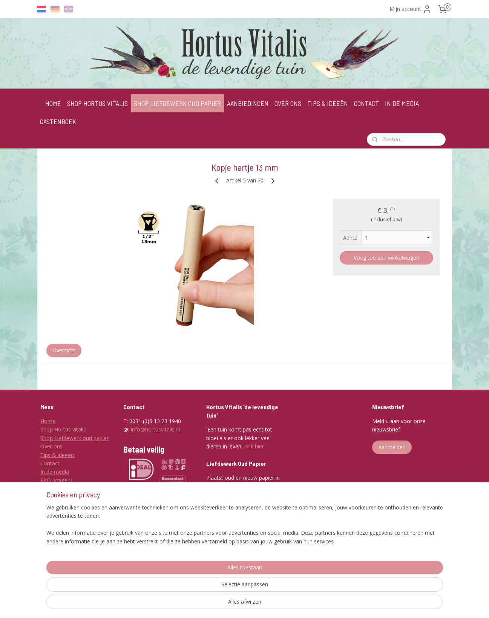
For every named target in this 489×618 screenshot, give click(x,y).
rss (250, 604)
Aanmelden (392, 447)
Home (47, 421)
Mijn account (410, 9)
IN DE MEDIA (402, 103)
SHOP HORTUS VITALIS (97, 103)
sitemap (235, 604)
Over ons (51, 446)
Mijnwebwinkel (345, 604)
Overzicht (63, 350)
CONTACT (366, 103)
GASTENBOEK (58, 121)
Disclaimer (53, 496)
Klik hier (254, 446)
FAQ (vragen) (56, 480)
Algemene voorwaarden (69, 488)
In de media (54, 471)
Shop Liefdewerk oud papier (74, 438)
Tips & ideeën (57, 455)
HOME (53, 103)
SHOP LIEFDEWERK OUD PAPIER (177, 103)
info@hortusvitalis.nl (155, 429)
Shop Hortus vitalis (63, 429)
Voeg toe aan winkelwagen (386, 257)
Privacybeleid (56, 505)
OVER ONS (287, 103)
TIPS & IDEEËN (327, 103)
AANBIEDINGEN (247, 103)
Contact (50, 463)
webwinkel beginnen (279, 604)
